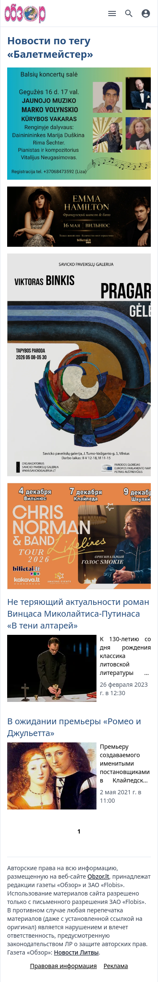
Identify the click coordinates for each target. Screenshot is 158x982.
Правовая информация (63, 966)
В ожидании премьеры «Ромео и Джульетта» (74, 727)
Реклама (116, 966)
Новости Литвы (76, 952)
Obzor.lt (98, 876)
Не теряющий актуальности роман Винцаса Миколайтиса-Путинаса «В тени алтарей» (78, 613)
